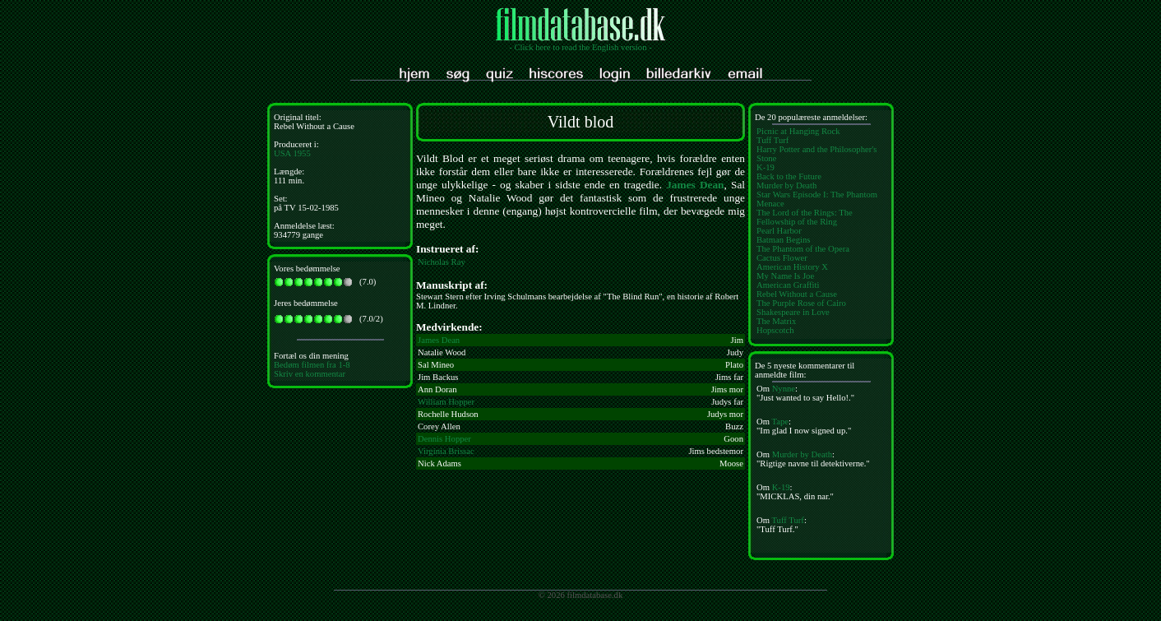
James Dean (695, 184)
